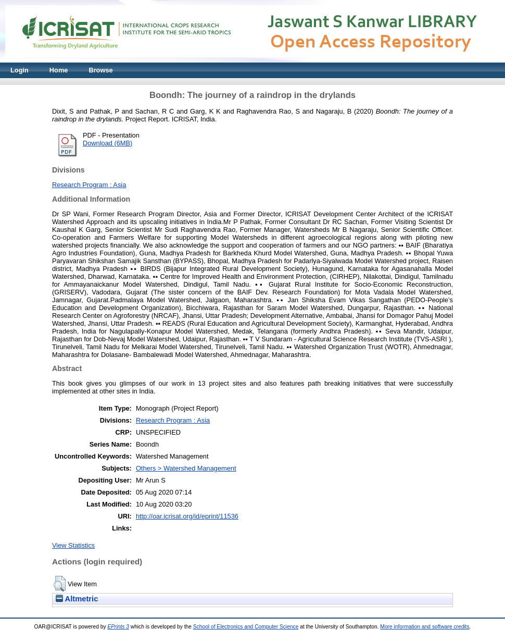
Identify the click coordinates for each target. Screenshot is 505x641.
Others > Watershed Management (186, 468)
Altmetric (77, 599)
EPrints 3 (118, 627)
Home (58, 70)
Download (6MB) (107, 143)
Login (19, 70)
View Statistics (73, 545)
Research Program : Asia (89, 185)
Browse (100, 70)
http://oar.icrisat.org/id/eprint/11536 (187, 516)
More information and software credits (424, 627)
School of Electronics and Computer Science (246, 627)
